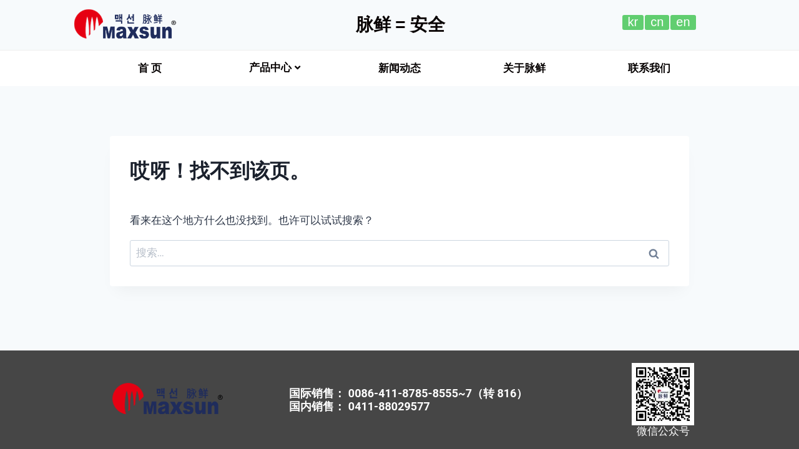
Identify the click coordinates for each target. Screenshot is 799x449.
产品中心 (274, 68)
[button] (150, 68)
